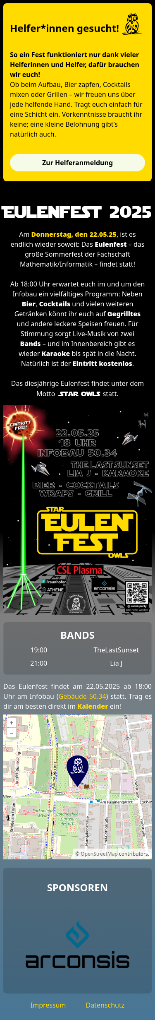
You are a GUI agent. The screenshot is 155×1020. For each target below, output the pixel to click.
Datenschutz (105, 1005)
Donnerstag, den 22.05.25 (74, 234)
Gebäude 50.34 (82, 696)
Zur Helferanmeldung (77, 162)
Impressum (48, 1005)
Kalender (92, 706)
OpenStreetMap (99, 853)
